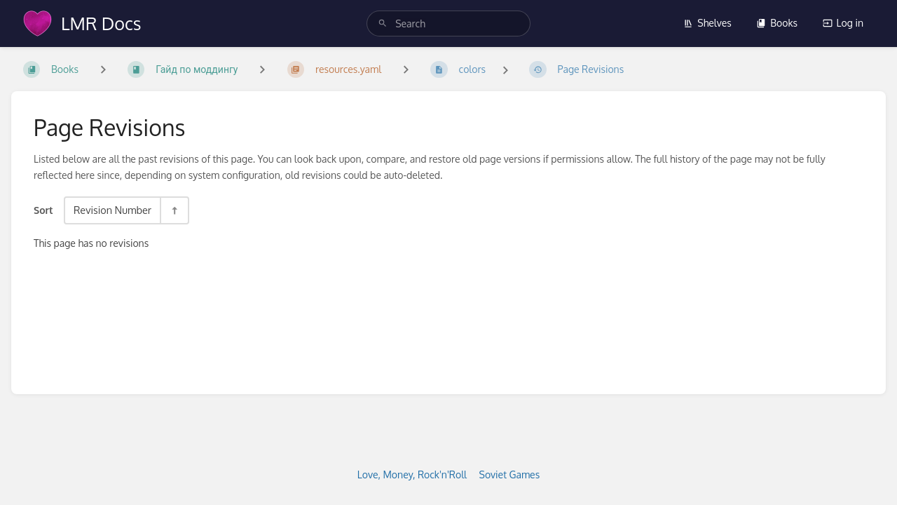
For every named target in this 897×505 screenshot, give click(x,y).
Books (776, 23)
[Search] (383, 23)
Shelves (707, 23)
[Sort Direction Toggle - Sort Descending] (174, 210)
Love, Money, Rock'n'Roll (412, 474)
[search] (448, 23)
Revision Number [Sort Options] (112, 209)
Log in (843, 23)
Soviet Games (509, 474)
